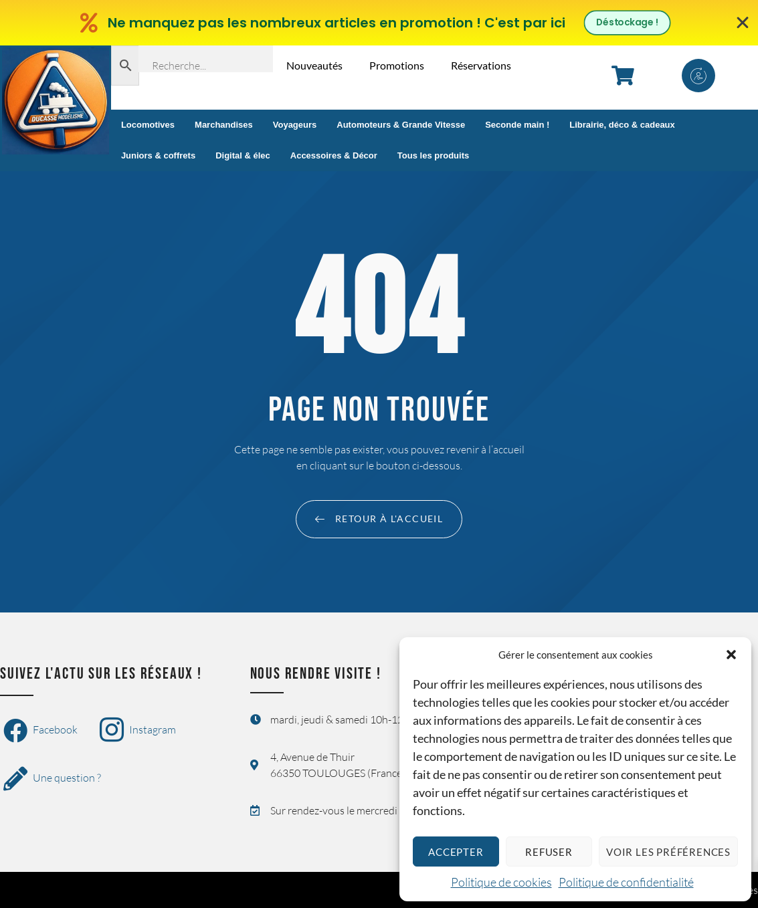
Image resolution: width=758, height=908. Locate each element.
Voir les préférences (668, 852)
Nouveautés (314, 65)
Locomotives (148, 125)
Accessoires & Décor (333, 155)
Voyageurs (295, 125)
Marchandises (224, 125)
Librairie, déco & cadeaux (622, 125)
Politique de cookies (501, 882)
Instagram (138, 731)
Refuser (549, 852)
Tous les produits (433, 155)
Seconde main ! (517, 125)
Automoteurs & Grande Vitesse (401, 125)
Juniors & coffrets (158, 155)
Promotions (396, 65)
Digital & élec (242, 155)
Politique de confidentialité (626, 882)
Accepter (455, 852)
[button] (731, 654)
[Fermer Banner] (743, 23)
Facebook (40, 731)
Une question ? (52, 779)
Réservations (481, 65)
